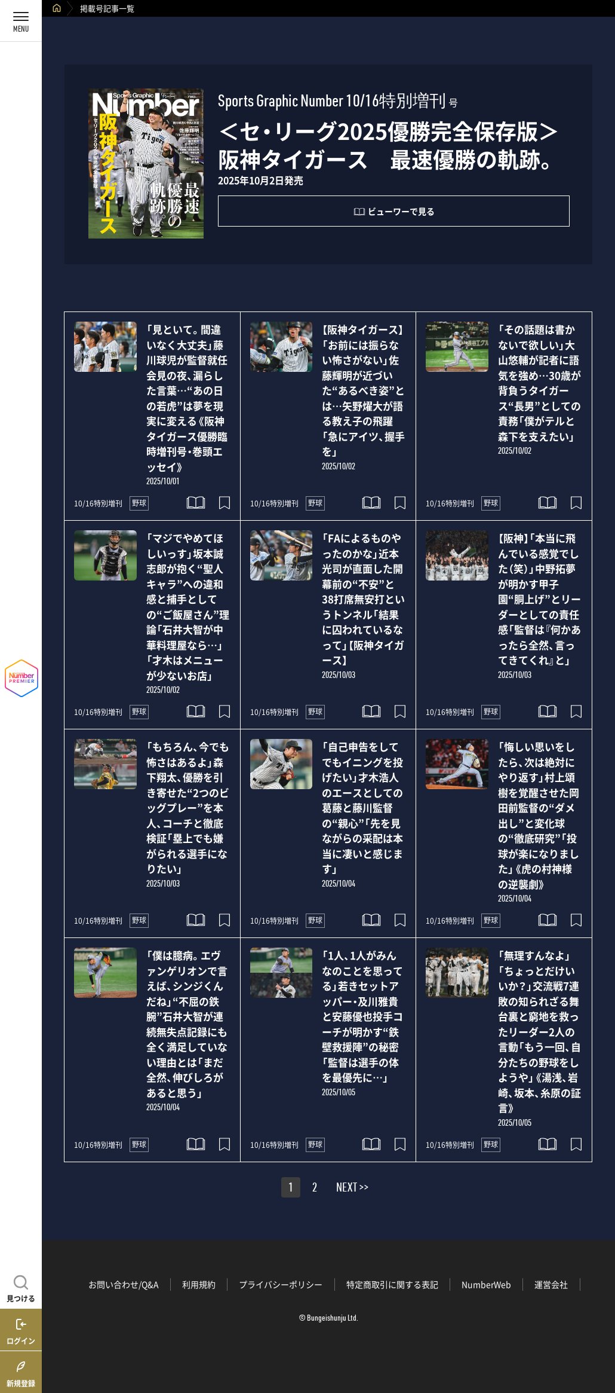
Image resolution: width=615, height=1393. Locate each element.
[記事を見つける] (21, 1287)
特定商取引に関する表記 (392, 1284)
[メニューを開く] (21, 21)
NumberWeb (486, 1284)
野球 (139, 502)
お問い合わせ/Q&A (123, 1284)
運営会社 (551, 1284)
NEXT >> (352, 1189)
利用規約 (199, 1284)
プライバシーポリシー (280, 1284)
